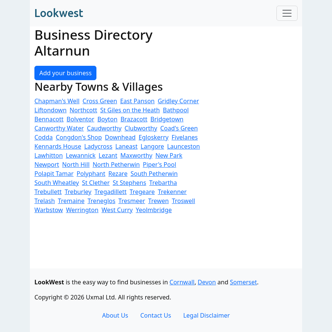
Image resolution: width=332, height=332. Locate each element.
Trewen (158, 201)
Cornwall (181, 282)
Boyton (107, 119)
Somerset (243, 282)
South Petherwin (154, 173)
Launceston (183, 146)
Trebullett (48, 192)
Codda (43, 137)
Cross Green (99, 101)
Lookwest (58, 13)
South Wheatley (56, 182)
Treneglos (101, 201)
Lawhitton (48, 155)
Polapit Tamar (54, 173)
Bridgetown (166, 119)
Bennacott (49, 119)
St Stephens (129, 182)
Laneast (126, 146)
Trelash (44, 201)
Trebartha (163, 182)
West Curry (117, 210)
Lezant (108, 155)
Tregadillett (111, 192)
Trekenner (172, 192)
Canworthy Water (59, 128)
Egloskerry (154, 137)
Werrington (82, 210)
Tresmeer (131, 201)
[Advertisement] (257, 155)
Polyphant (91, 173)
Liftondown (50, 110)
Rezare (118, 173)
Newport (46, 164)
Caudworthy (104, 128)
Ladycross (98, 146)
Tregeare (142, 192)
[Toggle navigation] (287, 13)
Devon (207, 282)
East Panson (137, 101)
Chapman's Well (56, 101)
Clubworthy (140, 128)
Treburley (78, 192)
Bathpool (176, 110)
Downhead (120, 137)
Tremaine (71, 201)
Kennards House (57, 146)
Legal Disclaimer (206, 315)
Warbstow (48, 210)
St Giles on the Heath (130, 110)
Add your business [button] (65, 73)
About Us (115, 315)
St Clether (96, 182)
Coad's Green (179, 128)
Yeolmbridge (154, 210)
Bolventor (80, 119)
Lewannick (81, 155)
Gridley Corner (178, 101)
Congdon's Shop (79, 137)
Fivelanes (185, 137)
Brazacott (134, 119)
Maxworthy (136, 155)
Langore (152, 146)
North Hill (76, 164)
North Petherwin (116, 164)
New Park (168, 155)
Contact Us (155, 315)
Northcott (83, 110)
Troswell (183, 201)
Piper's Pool (159, 164)
